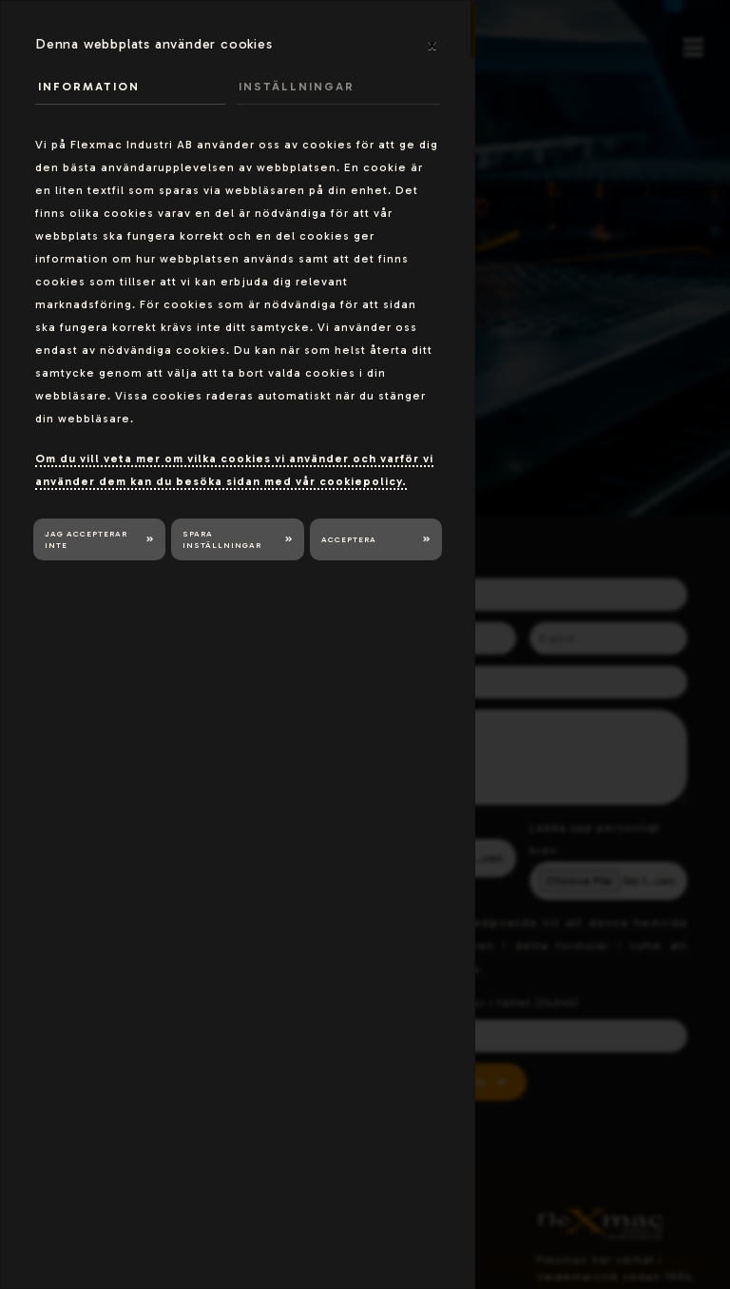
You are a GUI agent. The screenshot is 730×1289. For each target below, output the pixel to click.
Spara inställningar (221, 540)
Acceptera (348, 539)
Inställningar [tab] (297, 86)
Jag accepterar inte (86, 540)
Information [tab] (89, 86)
